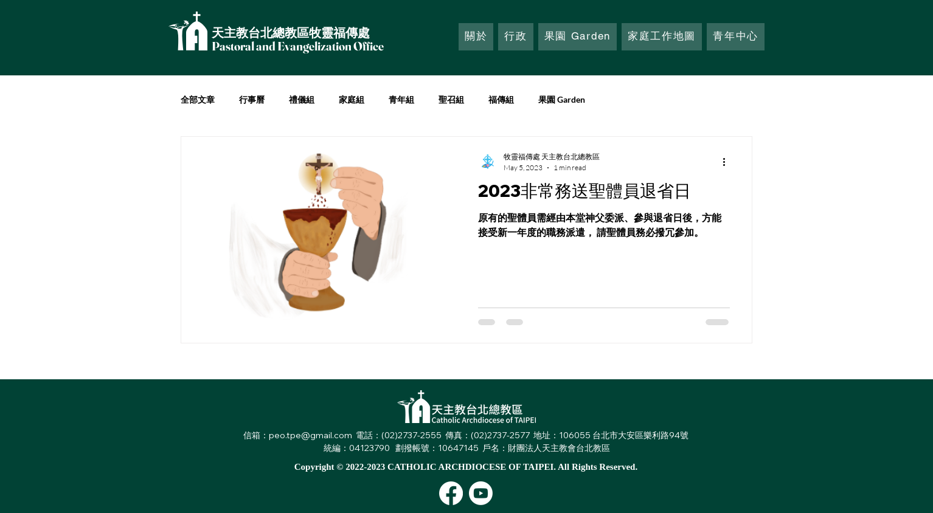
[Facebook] (451, 493)
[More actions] (728, 161)
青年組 (401, 99)
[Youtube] (481, 493)
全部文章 (198, 99)
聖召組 (451, 99)
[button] (515, 36)
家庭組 (351, 99)
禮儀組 (301, 99)
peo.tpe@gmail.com (310, 435)
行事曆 (252, 99)
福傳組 (501, 99)
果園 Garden (561, 99)
